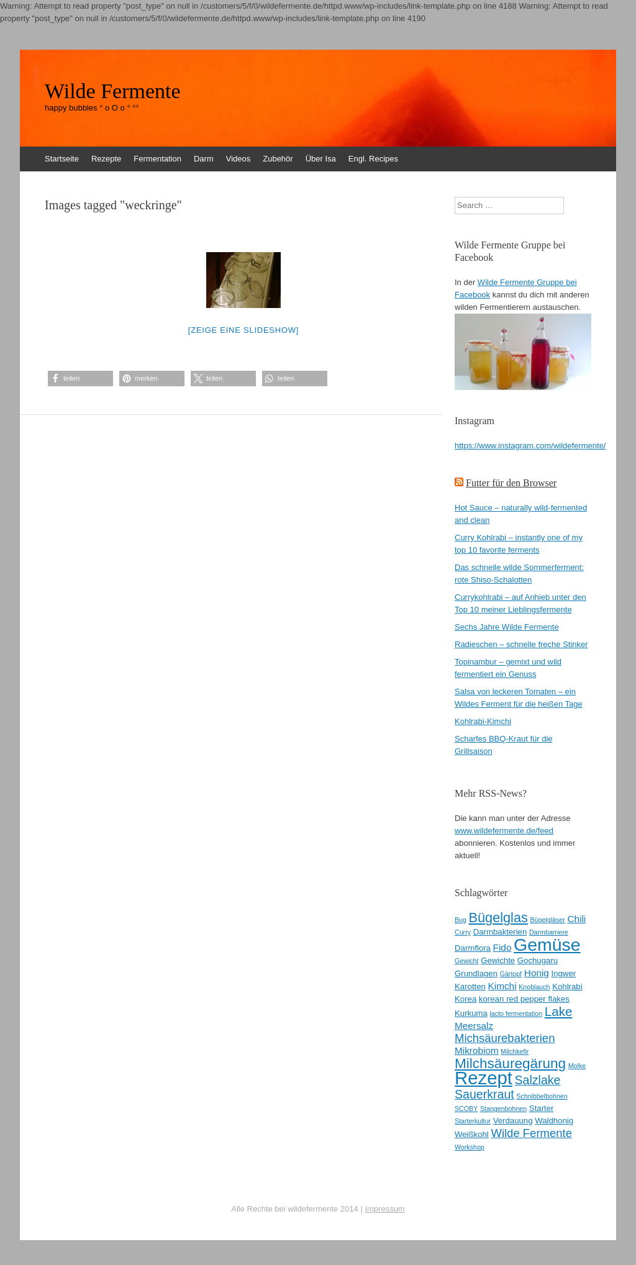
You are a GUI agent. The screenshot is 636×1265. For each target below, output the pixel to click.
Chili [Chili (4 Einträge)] (576, 919)
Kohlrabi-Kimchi (483, 721)
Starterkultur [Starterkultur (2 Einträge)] (473, 1121)
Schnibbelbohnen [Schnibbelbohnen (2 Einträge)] (541, 1096)
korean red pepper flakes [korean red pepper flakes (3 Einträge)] (524, 999)
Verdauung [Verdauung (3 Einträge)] (513, 1120)
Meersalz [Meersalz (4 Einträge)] (474, 1025)
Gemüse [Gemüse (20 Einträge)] (547, 944)
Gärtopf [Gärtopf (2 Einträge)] (511, 973)
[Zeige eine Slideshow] (243, 330)
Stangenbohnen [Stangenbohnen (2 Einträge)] (503, 1108)
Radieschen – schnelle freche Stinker (521, 644)
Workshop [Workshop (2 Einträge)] (469, 1147)
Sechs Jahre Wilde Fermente (507, 627)
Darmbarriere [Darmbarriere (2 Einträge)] (548, 932)
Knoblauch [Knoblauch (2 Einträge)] (534, 987)
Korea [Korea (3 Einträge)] (465, 999)
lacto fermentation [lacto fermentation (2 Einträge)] (515, 1013)
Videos (238, 158)
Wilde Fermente (113, 91)
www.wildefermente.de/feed (504, 830)
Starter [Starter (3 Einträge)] (541, 1108)
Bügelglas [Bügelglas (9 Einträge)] (498, 917)
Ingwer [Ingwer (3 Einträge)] (564, 973)
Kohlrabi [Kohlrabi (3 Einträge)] (567, 986)
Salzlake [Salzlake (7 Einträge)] (538, 1080)
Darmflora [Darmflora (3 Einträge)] (473, 948)
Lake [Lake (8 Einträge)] (559, 1011)
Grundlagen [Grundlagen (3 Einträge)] (476, 973)
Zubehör (278, 158)
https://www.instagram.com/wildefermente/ (530, 445)
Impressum (384, 1208)
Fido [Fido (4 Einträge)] (502, 947)
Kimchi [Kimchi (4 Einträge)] (502, 986)
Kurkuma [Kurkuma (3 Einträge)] (471, 1013)
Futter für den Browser (511, 483)
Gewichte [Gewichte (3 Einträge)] (498, 960)
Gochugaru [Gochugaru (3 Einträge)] (537, 960)
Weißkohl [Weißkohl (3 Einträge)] (472, 1134)
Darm (204, 158)
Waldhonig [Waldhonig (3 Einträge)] (554, 1120)
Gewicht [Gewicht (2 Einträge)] (467, 960)
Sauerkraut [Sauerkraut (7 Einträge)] (484, 1094)
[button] (80, 378)
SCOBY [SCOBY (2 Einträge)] (466, 1108)
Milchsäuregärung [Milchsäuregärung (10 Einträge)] (510, 1063)
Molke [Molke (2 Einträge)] (577, 1065)
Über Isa (321, 158)
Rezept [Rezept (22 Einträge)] (483, 1078)
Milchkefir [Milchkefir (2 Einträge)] (515, 1051)
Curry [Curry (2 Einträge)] (463, 932)
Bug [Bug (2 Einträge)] (460, 919)
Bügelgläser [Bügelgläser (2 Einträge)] (547, 919)
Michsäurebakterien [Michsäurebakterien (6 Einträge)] (505, 1038)
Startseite (62, 158)
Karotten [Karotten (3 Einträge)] (470, 986)
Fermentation (157, 158)
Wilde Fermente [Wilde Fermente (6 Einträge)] (531, 1133)
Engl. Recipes (373, 158)
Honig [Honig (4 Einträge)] (536, 973)
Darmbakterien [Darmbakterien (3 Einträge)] (500, 931)
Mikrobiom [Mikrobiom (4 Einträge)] (477, 1050)
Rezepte (106, 158)
